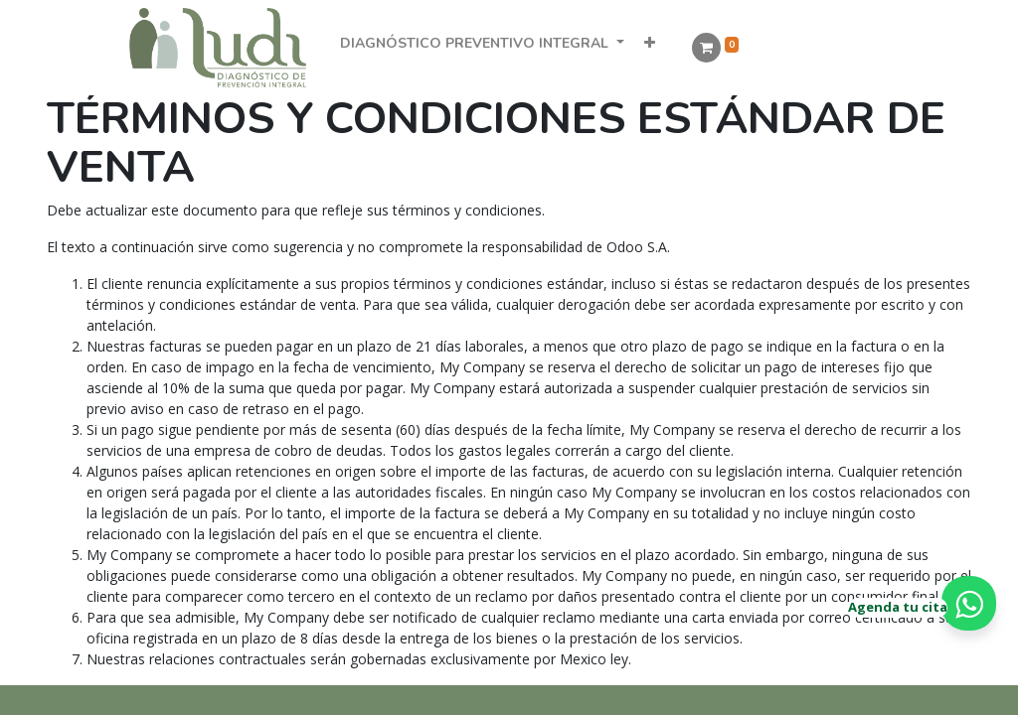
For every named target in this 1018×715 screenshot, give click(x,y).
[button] (649, 43)
